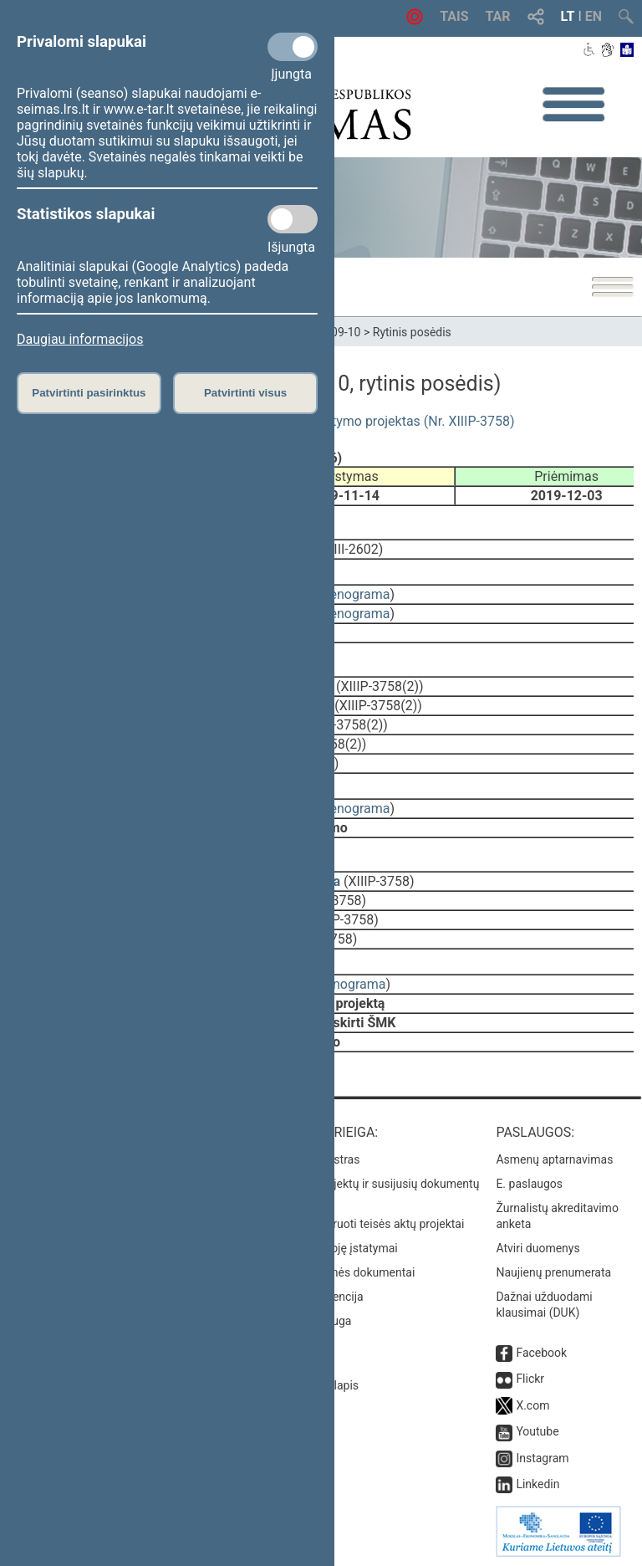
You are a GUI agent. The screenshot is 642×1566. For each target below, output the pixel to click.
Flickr (530, 1378)
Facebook (541, 1352)
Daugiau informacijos (80, 339)
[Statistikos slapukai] (293, 219)
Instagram (542, 1458)
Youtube (537, 1431)
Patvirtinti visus (245, 392)
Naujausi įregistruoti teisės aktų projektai (358, 1224)
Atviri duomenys (537, 1248)
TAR (498, 16)
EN (593, 16)
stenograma (354, 594)
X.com (532, 1405)
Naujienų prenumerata (553, 1272)
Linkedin (537, 1484)
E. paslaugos (529, 1183)
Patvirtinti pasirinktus (88, 392)
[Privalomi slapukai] (293, 47)
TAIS (454, 16)
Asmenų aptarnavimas (554, 1159)
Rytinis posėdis (412, 332)
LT (568, 16)
